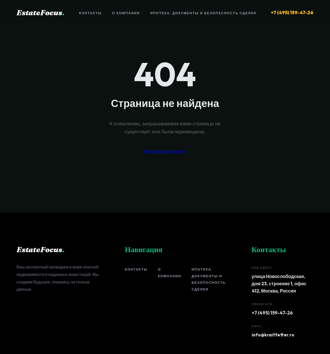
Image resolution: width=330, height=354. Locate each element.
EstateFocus (41, 12)
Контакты (90, 13)
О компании (126, 13)
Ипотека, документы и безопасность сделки (203, 13)
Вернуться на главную (165, 151)
